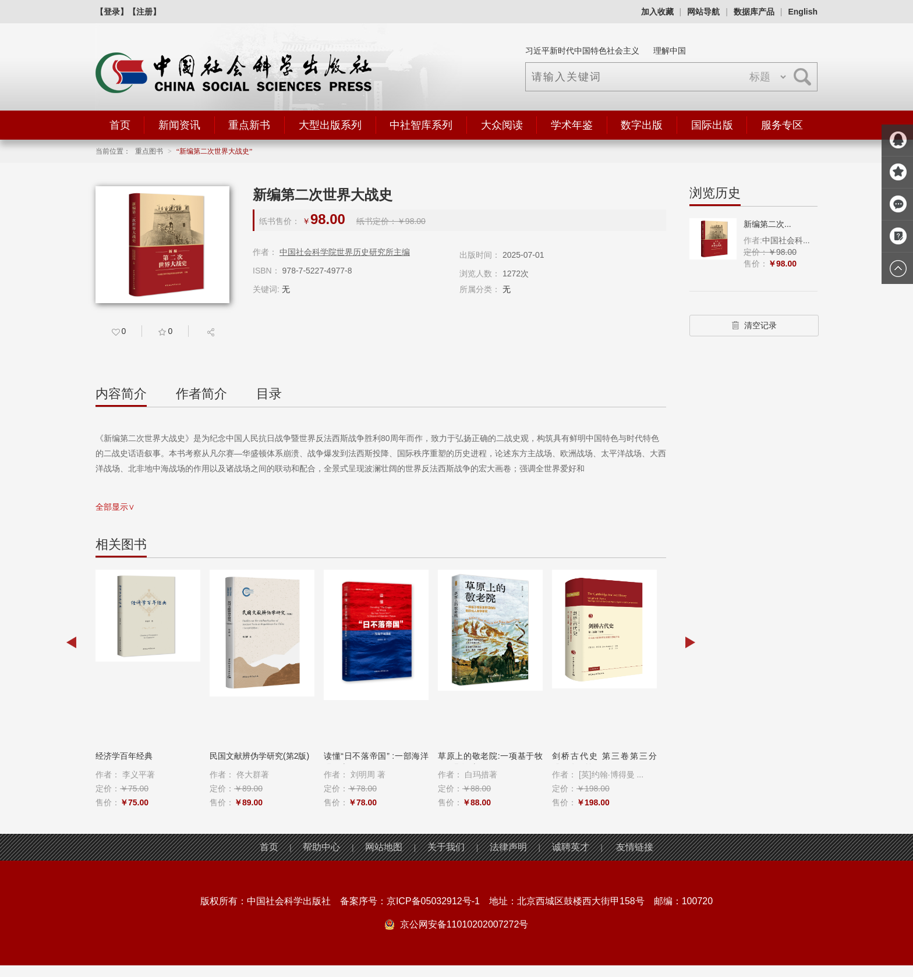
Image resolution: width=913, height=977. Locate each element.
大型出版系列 (330, 125)
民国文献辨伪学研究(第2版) (259, 756)
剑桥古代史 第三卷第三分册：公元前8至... (604, 761)
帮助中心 (321, 847)
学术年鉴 (572, 125)
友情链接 (634, 847)
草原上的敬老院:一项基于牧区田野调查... (490, 761)
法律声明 (508, 847)
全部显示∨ (115, 506)
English (803, 11)
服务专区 (782, 125)
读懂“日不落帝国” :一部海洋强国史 (376, 761)
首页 (119, 125)
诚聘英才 (570, 847)
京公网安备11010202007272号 (464, 924)
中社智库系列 (421, 125)
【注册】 (144, 11)
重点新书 (249, 125)
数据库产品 (754, 11)
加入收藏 (657, 11)
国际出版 (712, 125)
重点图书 (149, 151)
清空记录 (754, 325)
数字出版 (642, 125)
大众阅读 (502, 125)
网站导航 (703, 11)
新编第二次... (767, 224)
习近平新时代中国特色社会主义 (582, 50)
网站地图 (383, 847)
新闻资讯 (179, 125)
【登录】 (111, 11)
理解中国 (669, 50)
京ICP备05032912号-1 (433, 901)
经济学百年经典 (124, 756)
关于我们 (446, 847)
